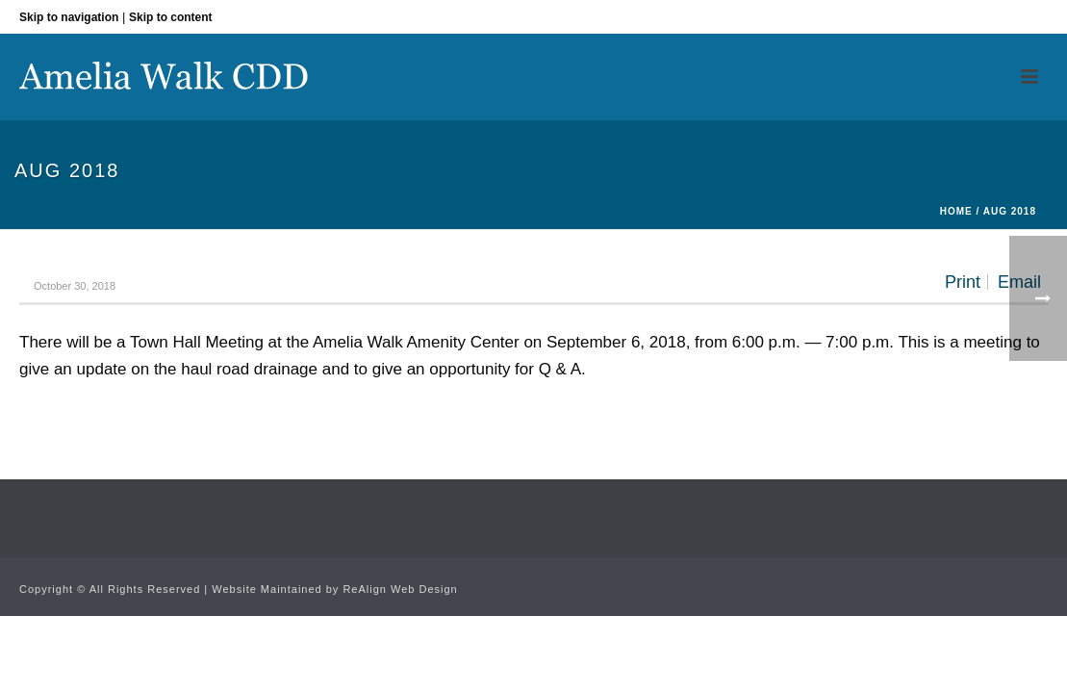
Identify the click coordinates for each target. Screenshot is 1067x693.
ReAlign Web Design (400, 589)
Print (962, 282)
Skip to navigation (68, 17)
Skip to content (171, 17)
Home (956, 211)
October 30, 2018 (74, 286)
